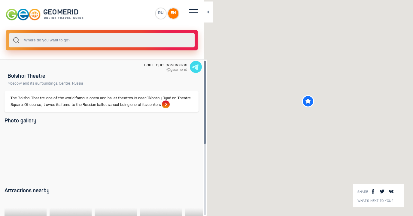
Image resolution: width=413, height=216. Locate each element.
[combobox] (81, 40)
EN (132, 13)
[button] (287, 101)
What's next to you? (375, 200)
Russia (78, 83)
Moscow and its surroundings (33, 83)
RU (119, 13)
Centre (65, 83)
